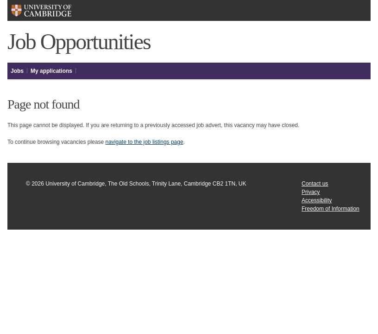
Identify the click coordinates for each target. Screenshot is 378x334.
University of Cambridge (40, 10)
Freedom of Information (330, 209)
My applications (51, 71)
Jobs (17, 71)
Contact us (315, 183)
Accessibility (317, 200)
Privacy (311, 192)
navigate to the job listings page (144, 142)
